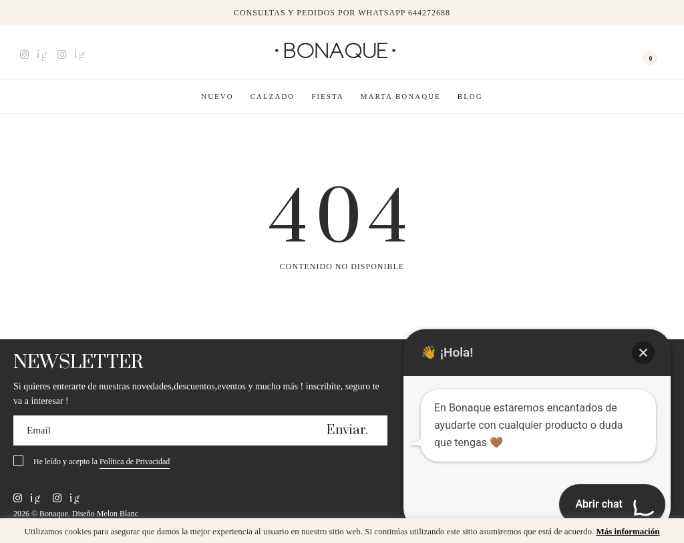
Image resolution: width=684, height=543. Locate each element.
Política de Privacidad (135, 461)
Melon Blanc (117, 513)
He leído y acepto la (101, 462)
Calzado (272, 96)
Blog (470, 96)
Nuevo (217, 96)
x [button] (664, 533)
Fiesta (327, 96)
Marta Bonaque (401, 96)
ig (33, 54)
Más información (627, 531)
